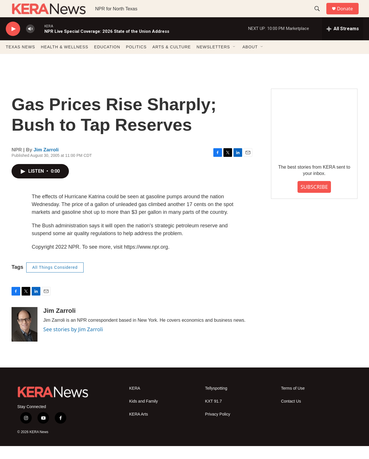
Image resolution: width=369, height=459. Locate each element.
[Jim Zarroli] (24, 337)
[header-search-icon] (319, 15)
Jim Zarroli (46, 162)
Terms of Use (293, 401)
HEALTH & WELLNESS (65, 60)
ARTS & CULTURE (172, 60)
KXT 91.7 (213, 414)
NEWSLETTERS (213, 60)
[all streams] (342, 41)
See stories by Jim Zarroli (73, 342)
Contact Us (291, 414)
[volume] (30, 41)
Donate (348, 15)
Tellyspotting (216, 401)
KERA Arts (138, 427)
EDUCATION (107, 60)
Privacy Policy (217, 427)
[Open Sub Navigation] (234, 60)
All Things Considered (55, 280)
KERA (134, 401)
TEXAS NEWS (20, 60)
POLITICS (136, 60)
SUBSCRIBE (314, 199)
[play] (13, 42)
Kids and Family (143, 414)
